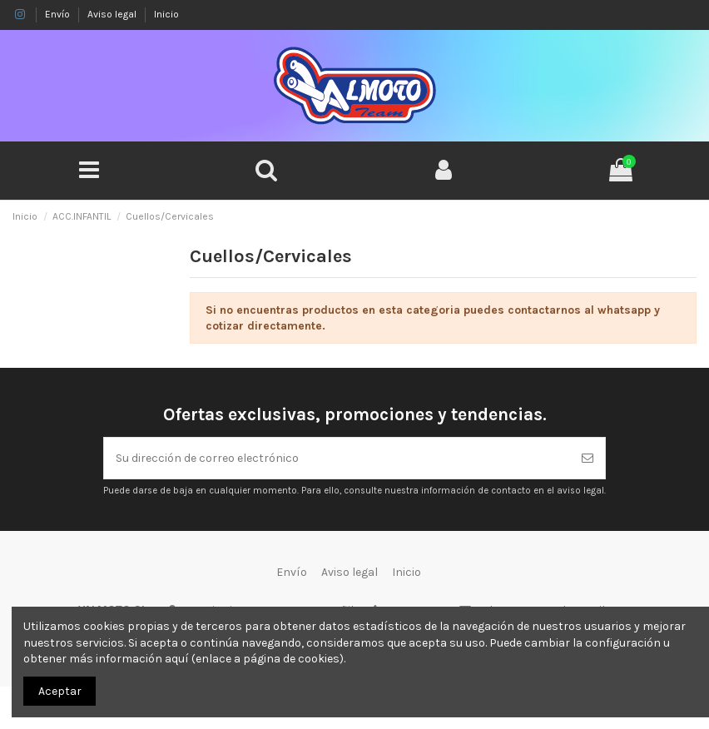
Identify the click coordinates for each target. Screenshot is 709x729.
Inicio (166, 14)
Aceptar (60, 691)
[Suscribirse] (587, 458)
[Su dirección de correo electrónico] (337, 458)
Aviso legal (113, 14)
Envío (58, 14)
